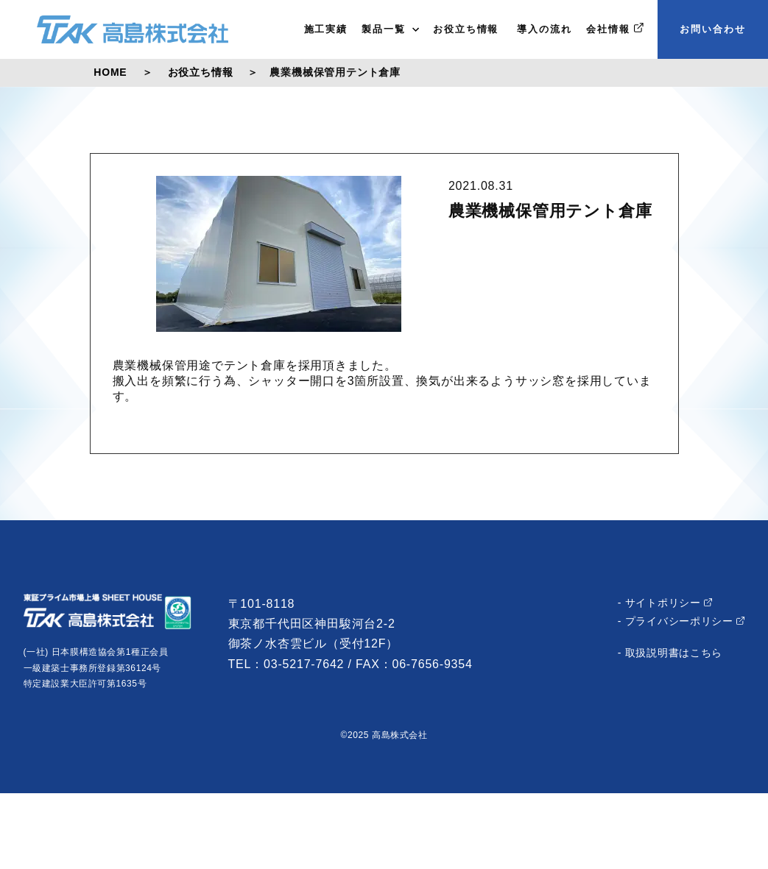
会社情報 (615, 29)
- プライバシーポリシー (681, 621)
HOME (110, 72)
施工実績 (326, 29)
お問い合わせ (713, 29)
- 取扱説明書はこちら (670, 653)
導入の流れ (542, 29)
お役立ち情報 (466, 29)
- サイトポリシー (665, 603)
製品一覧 (390, 29)
